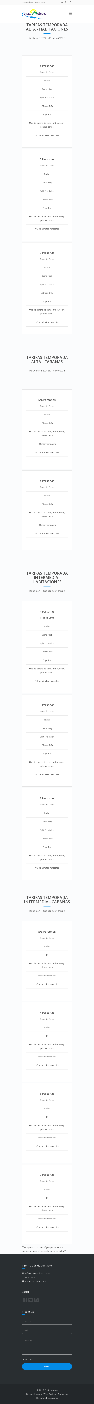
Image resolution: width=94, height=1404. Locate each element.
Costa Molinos (51, 1390)
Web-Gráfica (49, 1394)
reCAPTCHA (27, 1359)
